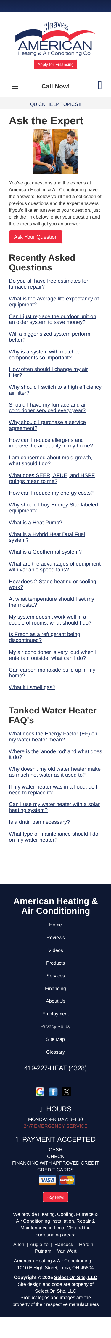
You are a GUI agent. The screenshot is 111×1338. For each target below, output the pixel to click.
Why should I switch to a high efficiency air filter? (55, 390)
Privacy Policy (55, 1026)
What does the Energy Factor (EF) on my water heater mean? (53, 737)
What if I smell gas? (32, 687)
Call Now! (55, 86)
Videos (55, 950)
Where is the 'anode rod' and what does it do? (55, 754)
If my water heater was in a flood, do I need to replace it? (53, 790)
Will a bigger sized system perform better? (49, 337)
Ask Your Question (36, 237)
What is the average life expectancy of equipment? (54, 302)
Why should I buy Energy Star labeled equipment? (53, 508)
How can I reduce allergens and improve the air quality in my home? (51, 443)
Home (55, 924)
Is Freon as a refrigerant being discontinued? (44, 637)
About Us (55, 1001)
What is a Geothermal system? (45, 552)
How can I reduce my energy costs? (51, 493)
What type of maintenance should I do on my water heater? (53, 837)
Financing (55, 988)
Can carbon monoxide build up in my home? (52, 673)
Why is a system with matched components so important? (45, 355)
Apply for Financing (56, 64)
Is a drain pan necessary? (39, 822)
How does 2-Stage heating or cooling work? (52, 584)
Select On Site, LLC (75, 1277)
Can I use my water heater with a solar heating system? (54, 807)
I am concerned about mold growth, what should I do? (50, 460)
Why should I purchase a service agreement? (47, 425)
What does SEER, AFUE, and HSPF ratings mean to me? (52, 478)
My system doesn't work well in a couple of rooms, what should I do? (50, 620)
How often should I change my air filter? (48, 372)
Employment (55, 1013)
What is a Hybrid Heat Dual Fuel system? (47, 537)
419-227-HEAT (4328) (55, 1068)
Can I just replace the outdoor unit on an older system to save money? (52, 319)
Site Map (55, 1039)
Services (55, 975)
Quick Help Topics (55, 104)
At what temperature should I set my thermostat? (51, 602)
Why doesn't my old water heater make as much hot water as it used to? (55, 772)
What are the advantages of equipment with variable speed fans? (55, 567)
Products (55, 963)
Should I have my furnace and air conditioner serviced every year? (48, 408)
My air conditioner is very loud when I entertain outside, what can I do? (52, 655)
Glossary (55, 1052)
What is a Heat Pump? (35, 522)
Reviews (55, 937)
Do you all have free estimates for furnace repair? (48, 284)
